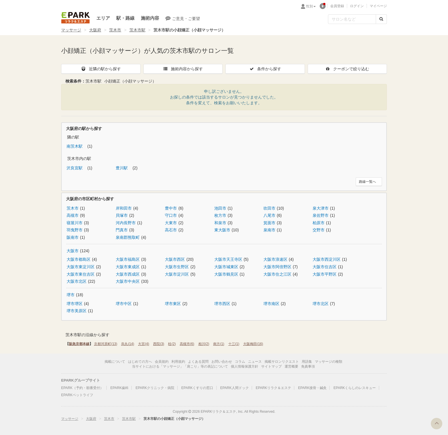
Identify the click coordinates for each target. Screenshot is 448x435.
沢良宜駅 (75, 168)
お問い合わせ (221, 362)
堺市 (71, 294)
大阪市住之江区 (277, 274)
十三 (233, 344)
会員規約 (162, 362)
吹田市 (269, 208)
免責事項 (308, 366)
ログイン (357, 6)
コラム (240, 362)
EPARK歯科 (119, 388)
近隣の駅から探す (101, 69)
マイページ (378, 6)
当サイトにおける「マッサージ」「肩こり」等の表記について (180, 366)
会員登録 (337, 6)
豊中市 (171, 208)
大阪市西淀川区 (327, 259)
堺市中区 (124, 303)
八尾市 (269, 215)
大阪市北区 (77, 281)
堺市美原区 (77, 310)
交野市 (319, 230)
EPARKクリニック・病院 (154, 388)
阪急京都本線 (79, 344)
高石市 (171, 230)
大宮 (143, 344)
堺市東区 (173, 303)
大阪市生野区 (177, 266)
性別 (311, 6)
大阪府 (95, 30)
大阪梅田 (253, 344)
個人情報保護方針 (244, 366)
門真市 (122, 230)
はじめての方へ (140, 362)
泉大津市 (321, 208)
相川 (203, 344)
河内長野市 (126, 222)
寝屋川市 (75, 222)
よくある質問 (198, 362)
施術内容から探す (183, 69)
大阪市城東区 (226, 266)
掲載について (115, 362)
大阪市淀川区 (177, 274)
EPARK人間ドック (234, 388)
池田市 (220, 208)
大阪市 (73, 250)
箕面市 (269, 222)
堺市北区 (321, 303)
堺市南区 (271, 303)
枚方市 (220, 215)
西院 (158, 344)
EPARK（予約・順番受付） (82, 388)
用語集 (307, 362)
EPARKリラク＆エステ (75, 17)
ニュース (255, 362)
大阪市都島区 (79, 259)
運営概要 (291, 366)
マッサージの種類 (328, 362)
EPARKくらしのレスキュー (354, 388)
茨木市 (115, 30)
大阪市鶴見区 (226, 274)
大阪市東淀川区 (81, 266)
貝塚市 (122, 215)
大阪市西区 (175, 259)
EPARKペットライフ (77, 395)
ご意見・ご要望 (182, 18)
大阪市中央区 (128, 281)
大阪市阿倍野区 (277, 266)
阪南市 (73, 237)
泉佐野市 (321, 215)
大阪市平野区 (325, 274)
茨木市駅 (137, 30)
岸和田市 (124, 208)
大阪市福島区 (128, 259)
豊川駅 (122, 168)
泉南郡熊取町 (128, 237)
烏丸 (127, 344)
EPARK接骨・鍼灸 (312, 388)
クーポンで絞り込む (347, 69)
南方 (218, 344)
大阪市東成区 (128, 266)
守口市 (171, 215)
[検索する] (381, 19)
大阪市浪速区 (275, 259)
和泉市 (220, 222)
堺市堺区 (75, 303)
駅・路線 (125, 18)
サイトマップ (271, 366)
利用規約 (178, 362)
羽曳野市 (75, 230)
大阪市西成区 (128, 274)
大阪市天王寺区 (228, 259)
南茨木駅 (75, 146)
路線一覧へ (367, 182)
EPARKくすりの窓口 (197, 388)
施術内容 (150, 18)
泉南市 (269, 230)
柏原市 (319, 222)
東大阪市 (222, 230)
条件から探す (265, 69)
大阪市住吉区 (325, 266)
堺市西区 (222, 303)
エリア (103, 18)
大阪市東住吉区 (81, 274)
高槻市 (73, 215)
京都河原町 (105, 344)
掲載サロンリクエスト (282, 362)
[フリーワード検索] (352, 19)
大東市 (171, 222)
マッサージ (71, 30)
